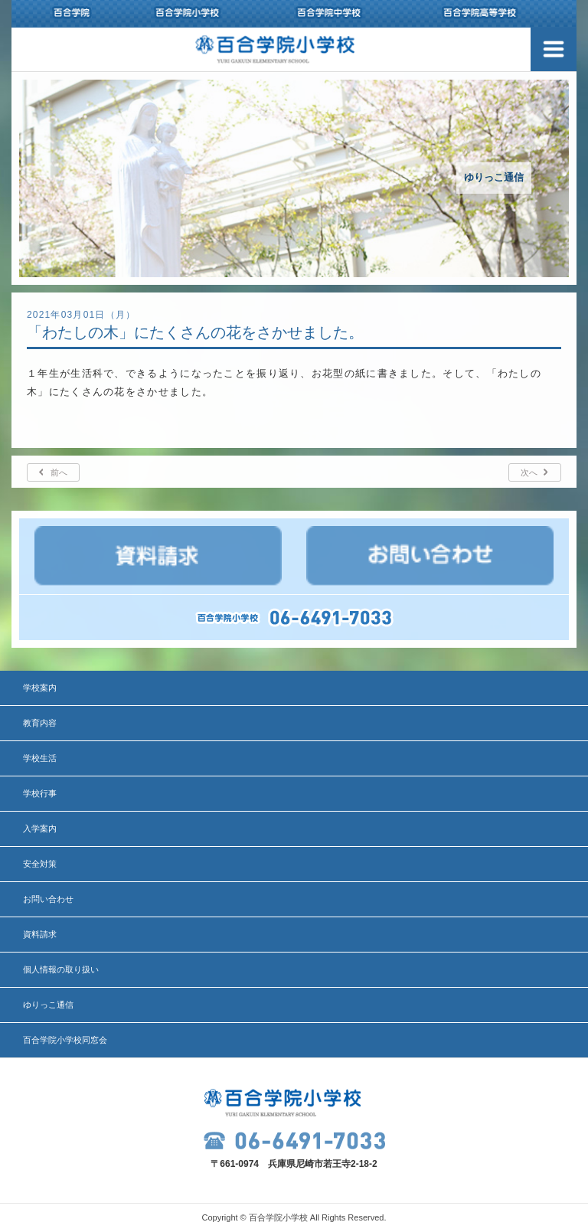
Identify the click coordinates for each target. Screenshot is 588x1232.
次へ (529, 472)
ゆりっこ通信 (48, 1004)
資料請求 (40, 934)
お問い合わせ (48, 899)
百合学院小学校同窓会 (65, 1039)
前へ (59, 472)
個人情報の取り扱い (61, 969)
